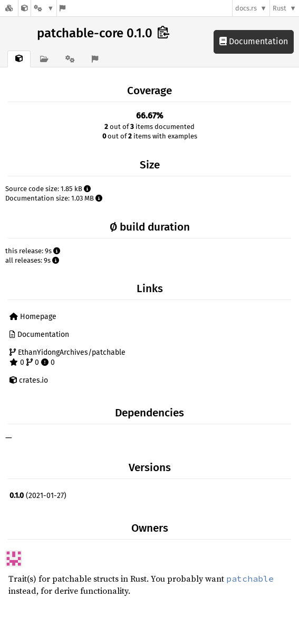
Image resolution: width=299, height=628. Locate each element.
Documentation (253, 41)
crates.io (28, 380)
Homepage (32, 316)
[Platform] (43, 8)
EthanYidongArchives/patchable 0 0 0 (67, 357)
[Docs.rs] (9, 8)
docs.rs (246, 8)
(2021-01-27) (37, 495)
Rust (279, 8)
